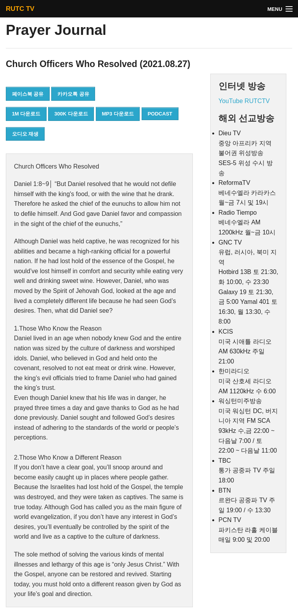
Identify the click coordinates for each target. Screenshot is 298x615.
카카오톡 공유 (73, 94)
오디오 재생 (25, 134)
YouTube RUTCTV (244, 101)
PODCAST (159, 114)
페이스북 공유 (28, 94)
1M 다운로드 (26, 114)
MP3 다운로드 (117, 114)
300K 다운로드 (71, 114)
